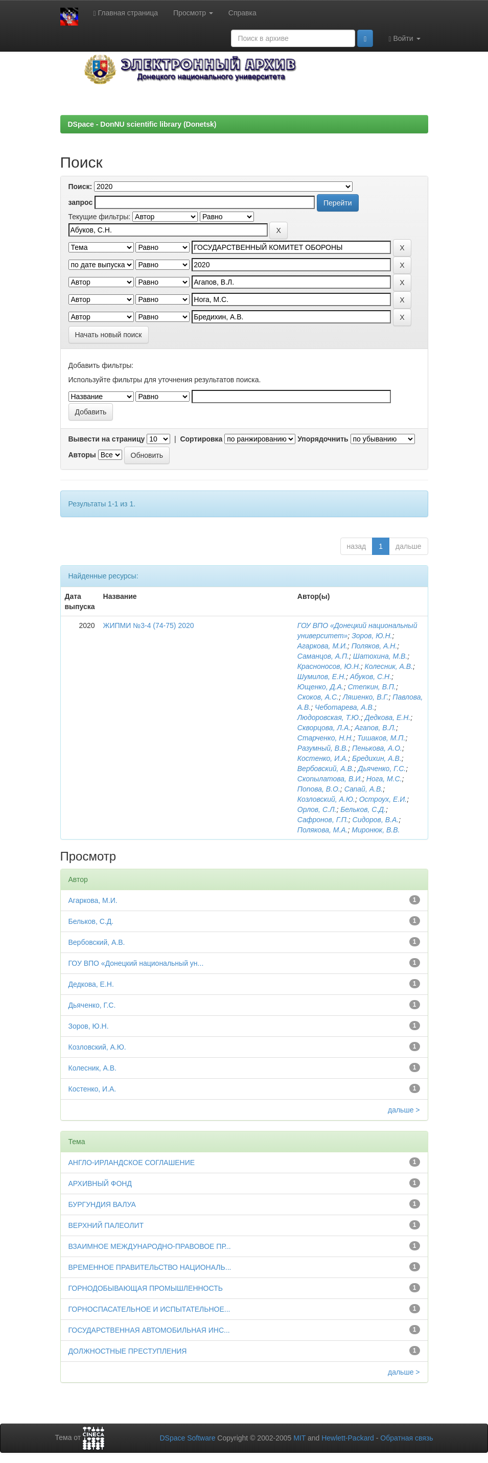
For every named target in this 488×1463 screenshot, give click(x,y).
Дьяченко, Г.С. (382, 768)
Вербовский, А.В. (325, 768)
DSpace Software (187, 1438)
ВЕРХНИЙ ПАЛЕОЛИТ (106, 1225)
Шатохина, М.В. (380, 656)
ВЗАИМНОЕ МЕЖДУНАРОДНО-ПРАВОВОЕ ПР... (149, 1246)
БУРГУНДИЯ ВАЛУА (102, 1204)
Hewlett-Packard (347, 1438)
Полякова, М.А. (322, 830)
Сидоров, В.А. (376, 820)
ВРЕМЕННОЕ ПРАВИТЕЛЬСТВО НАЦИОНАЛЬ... (149, 1267)
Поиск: (80, 186)
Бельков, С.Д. (363, 809)
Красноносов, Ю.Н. (329, 666)
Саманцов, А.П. (323, 656)
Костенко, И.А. (322, 758)
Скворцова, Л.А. (324, 728)
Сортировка (201, 439)
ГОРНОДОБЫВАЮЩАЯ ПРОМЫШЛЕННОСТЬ (145, 1288)
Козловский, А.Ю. (326, 799)
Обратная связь (406, 1438)
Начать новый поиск (108, 335)
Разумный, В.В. (322, 748)
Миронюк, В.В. (376, 830)
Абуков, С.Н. (370, 676)
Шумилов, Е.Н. (321, 676)
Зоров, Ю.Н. (372, 636)
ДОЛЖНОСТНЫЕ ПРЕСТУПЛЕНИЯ (127, 1351)
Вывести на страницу (106, 439)
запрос (80, 202)
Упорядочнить (322, 439)
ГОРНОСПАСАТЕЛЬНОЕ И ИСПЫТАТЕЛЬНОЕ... (149, 1309)
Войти (404, 38)
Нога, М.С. (384, 779)
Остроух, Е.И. (383, 799)
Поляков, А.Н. (375, 646)
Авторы (82, 455)
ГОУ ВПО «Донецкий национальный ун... (136, 963)
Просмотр (193, 13)
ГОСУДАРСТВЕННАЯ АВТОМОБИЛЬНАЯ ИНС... (149, 1330)
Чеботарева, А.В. (345, 707)
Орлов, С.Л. (317, 809)
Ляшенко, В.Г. (366, 697)
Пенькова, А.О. (377, 748)
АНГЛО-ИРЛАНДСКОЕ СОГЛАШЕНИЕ (131, 1162)
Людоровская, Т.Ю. (329, 717)
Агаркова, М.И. (322, 646)
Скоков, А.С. (318, 697)
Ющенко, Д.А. (320, 687)
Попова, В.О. (318, 789)
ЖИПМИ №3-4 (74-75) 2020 (148, 625)
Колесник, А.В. (388, 666)
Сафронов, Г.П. (322, 820)
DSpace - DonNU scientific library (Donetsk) (142, 124)
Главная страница (126, 13)
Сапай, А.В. (363, 789)
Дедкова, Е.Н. (387, 717)
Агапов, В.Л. (375, 728)
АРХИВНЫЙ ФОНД (100, 1183)
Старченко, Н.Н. (325, 738)
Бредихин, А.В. (377, 758)
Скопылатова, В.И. (329, 779)
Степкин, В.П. (371, 687)
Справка (242, 13)
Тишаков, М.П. (381, 738)
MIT (299, 1438)
